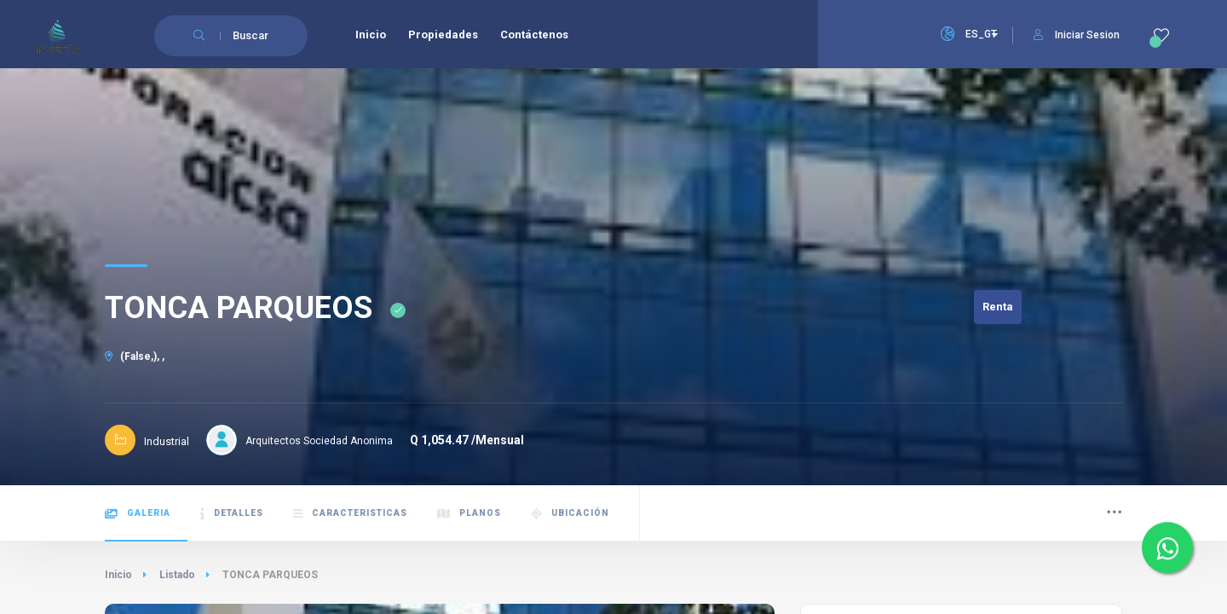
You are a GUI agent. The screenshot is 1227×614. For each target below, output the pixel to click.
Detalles (231, 513)
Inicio (118, 575)
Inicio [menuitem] (370, 34)
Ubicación (570, 513)
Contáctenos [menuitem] (534, 34)
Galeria (137, 513)
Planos (469, 513)
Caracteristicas (350, 513)
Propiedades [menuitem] (443, 34)
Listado (177, 575)
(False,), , (134, 356)
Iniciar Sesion (1077, 35)
